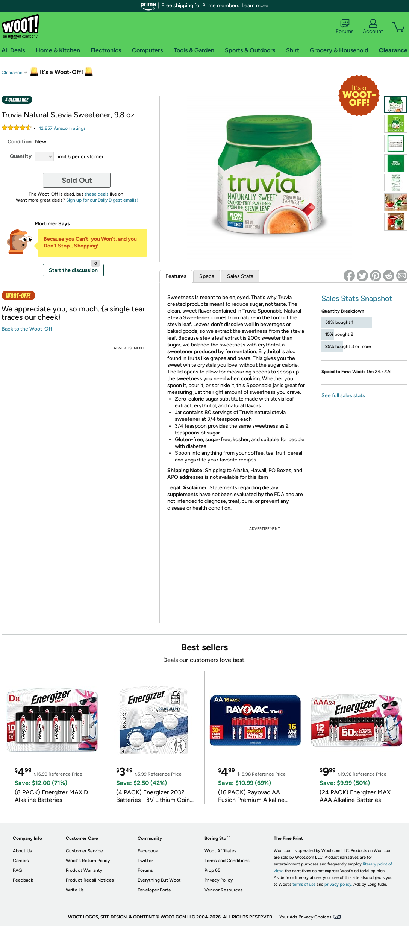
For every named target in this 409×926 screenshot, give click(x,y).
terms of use (303, 884)
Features (175, 276)
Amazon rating (62, 128)
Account (373, 27)
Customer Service (84, 850)
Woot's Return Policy (88, 860)
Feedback (23, 880)
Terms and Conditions (227, 860)
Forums (345, 27)
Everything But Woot (159, 880)
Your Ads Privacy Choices (305, 917)
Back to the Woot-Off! (28, 329)
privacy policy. (338, 884)
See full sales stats (343, 395)
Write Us (75, 890)
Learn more (255, 5)
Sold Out (77, 180)
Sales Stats (240, 276)
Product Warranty (84, 870)
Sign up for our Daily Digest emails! (102, 200)
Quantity (21, 156)
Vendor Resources (223, 890)
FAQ (17, 870)
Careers (21, 860)
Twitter (145, 860)
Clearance (12, 72)
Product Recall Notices (90, 880)
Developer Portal (155, 890)
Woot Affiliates (220, 850)
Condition (20, 141)
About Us (22, 850)
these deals (97, 194)
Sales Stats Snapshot (356, 298)
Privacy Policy (218, 880)
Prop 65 (212, 870)
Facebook (148, 850)
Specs (206, 276)
